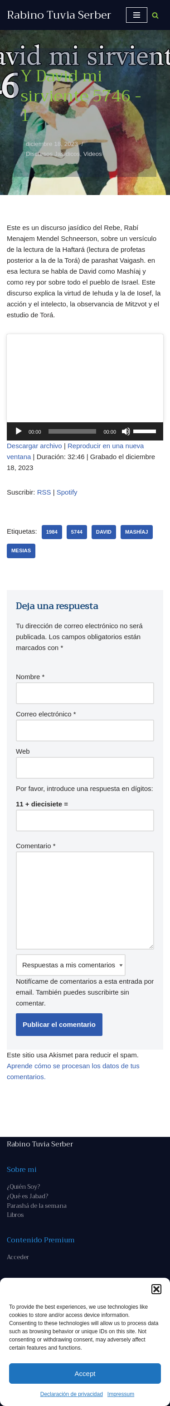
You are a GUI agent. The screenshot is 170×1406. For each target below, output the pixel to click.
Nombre (30, 676)
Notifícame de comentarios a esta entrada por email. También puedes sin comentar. (85, 980)
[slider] (73, 431)
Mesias (21, 550)
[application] (85, 431)
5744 (77, 532)
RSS (44, 492)
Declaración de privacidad (71, 1394)
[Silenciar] (126, 431)
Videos (92, 153)
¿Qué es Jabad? (27, 1196)
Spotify (67, 492)
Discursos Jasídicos (53, 153)
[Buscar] (155, 15)
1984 (52, 532)
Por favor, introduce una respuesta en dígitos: (84, 788)
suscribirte (102, 992)
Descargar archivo (34, 446)
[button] (156, 1289)
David (104, 532)
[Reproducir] (18, 431)
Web (23, 751)
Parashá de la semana (37, 1206)
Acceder (18, 1257)
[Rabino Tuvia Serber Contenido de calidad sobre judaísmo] (59, 15)
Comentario (36, 846)
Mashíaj (136, 532)
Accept (85, 1373)
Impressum (120, 1394)
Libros (15, 1215)
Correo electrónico (46, 714)
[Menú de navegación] (136, 15)
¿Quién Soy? (23, 1186)
